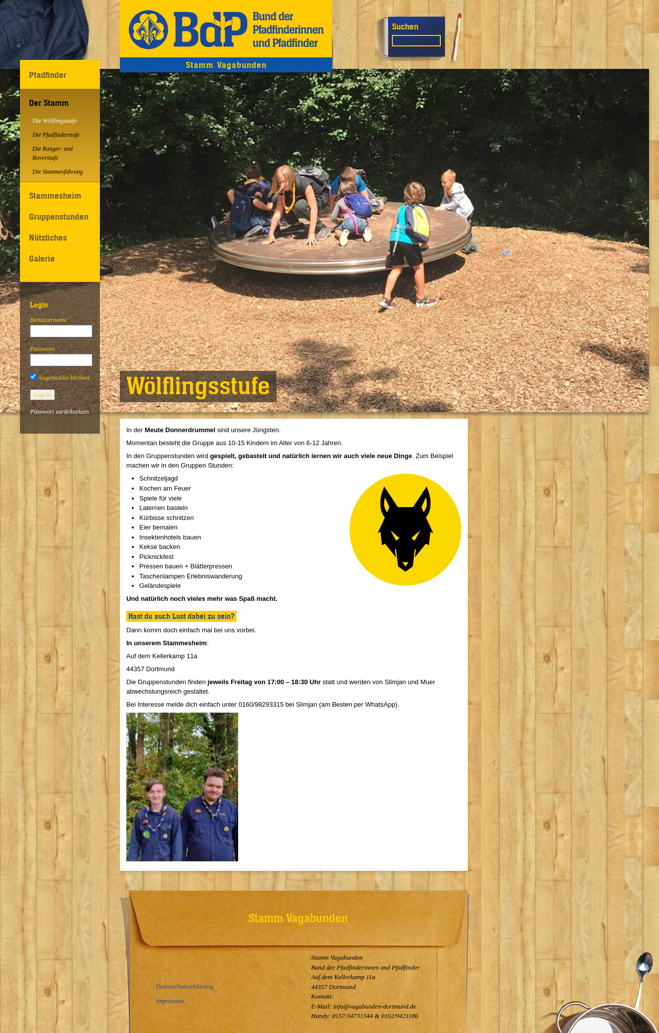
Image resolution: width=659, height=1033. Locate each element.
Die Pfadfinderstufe (55, 134)
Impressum (170, 1001)
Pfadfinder (47, 75)
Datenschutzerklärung (185, 986)
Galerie (42, 258)
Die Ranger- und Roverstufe (52, 153)
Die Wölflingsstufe (54, 120)
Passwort (42, 348)
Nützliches (48, 238)
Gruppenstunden (58, 217)
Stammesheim (55, 196)
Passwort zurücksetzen (59, 411)
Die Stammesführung (57, 171)
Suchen (405, 26)
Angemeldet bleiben (59, 377)
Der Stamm (49, 103)
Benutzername (48, 319)
